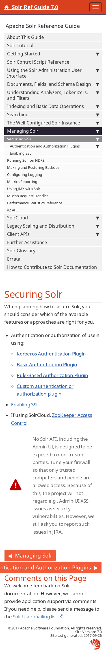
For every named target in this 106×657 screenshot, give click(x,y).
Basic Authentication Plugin (47, 364)
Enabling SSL (20, 153)
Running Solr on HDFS (25, 160)
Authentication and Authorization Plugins (54, 146)
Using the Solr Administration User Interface (53, 73)
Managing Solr (53, 131)
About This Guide (25, 37)
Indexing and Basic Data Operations (53, 106)
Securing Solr (53, 139)
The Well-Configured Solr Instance (53, 123)
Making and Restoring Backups (33, 167)
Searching (53, 114)
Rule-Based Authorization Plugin (52, 375)
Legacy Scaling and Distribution (53, 226)
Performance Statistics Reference (34, 202)
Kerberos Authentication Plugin (51, 353)
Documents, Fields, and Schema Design (53, 84)
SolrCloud (53, 218)
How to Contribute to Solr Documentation (52, 267)
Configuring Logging (24, 174)
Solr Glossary (21, 251)
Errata (13, 259)
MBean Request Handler (27, 195)
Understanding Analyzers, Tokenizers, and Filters (53, 95)
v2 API (12, 210)
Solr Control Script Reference (38, 62)
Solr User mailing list (35, 616)
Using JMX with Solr (23, 188)
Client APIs (53, 234)
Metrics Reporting (22, 181)
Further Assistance (27, 242)
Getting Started (53, 54)
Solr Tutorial (20, 45)
